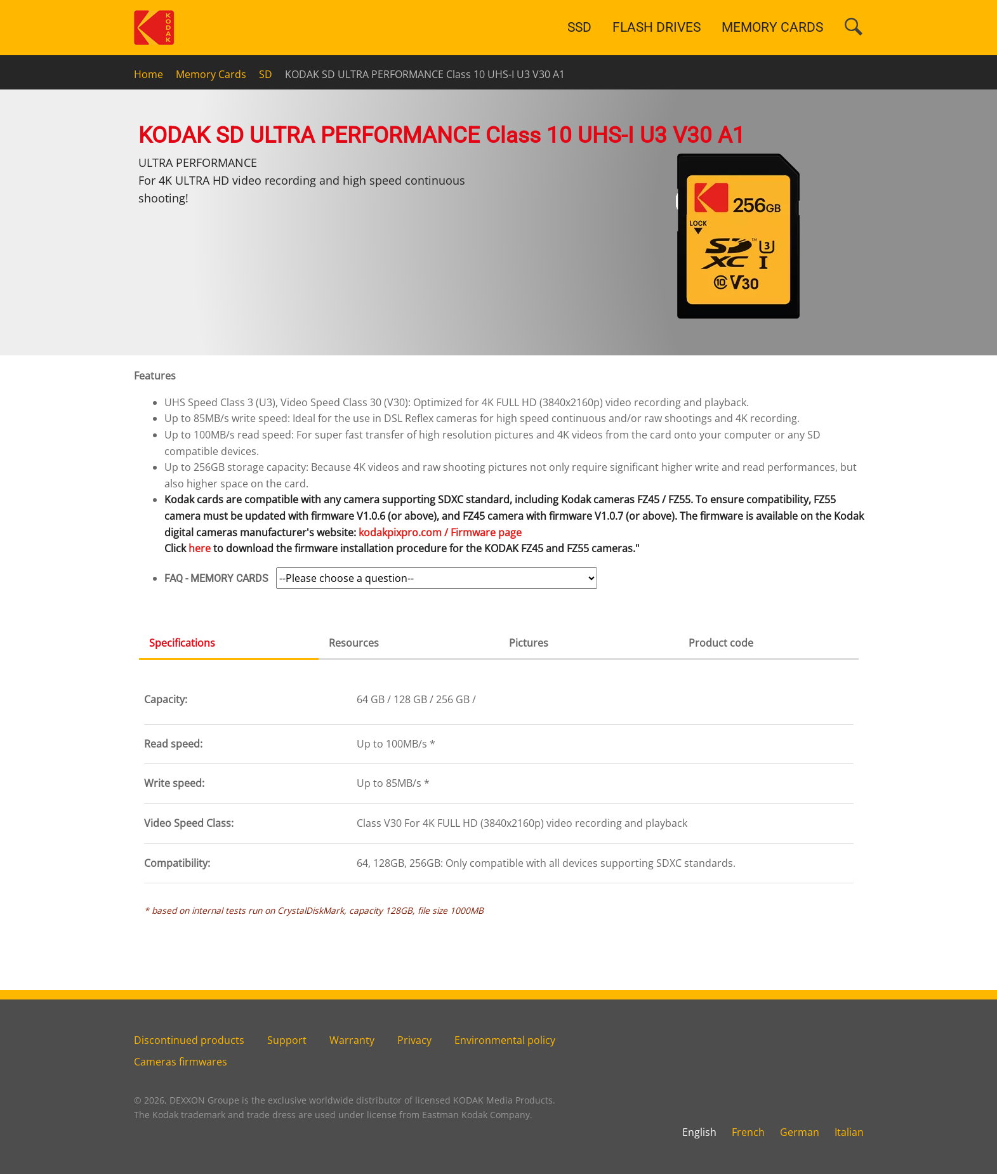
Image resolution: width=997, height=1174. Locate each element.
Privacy (414, 1040)
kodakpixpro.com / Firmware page (440, 532)
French (748, 1132)
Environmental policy (504, 1040)
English (699, 1132)
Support (287, 1040)
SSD (579, 27)
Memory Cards (211, 74)
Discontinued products (189, 1040)
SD (265, 74)
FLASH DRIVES (656, 27)
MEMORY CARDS (772, 27)
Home (148, 74)
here (199, 548)
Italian (849, 1132)
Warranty (351, 1040)
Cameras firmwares (180, 1062)
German (799, 1132)
